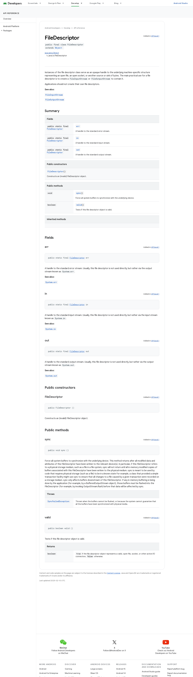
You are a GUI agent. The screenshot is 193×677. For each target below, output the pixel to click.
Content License (113, 573)
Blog (116, 3)
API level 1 (155, 36)
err (78, 126)
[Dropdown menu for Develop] (82, 3)
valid (79, 205)
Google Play (95, 3)
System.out (51, 376)
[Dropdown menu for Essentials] (41, 3)
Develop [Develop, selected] (75, 3)
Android (42, 669)
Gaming (68, 669)
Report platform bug (175, 669)
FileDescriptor (55, 129)
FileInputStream (54, 95)
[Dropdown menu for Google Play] (104, 3)
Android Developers (52, 28)
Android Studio (181, 3)
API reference (11, 13)
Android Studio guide (151, 671)
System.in (50, 329)
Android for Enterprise (48, 673)
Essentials (33, 3)
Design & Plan (54, 3)
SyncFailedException (58, 501)
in (77, 138)
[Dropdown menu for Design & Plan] (64, 3)
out (78, 149)
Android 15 (120, 669)
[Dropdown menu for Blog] (122, 3)
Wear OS (94, 673)
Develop (67, 28)
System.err (51, 282)
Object (58, 48)
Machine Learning (72, 673)
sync (78, 193)
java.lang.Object (52, 53)
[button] (17, 30)
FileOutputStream (54, 99)
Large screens (96, 669)
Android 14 (121, 673)
